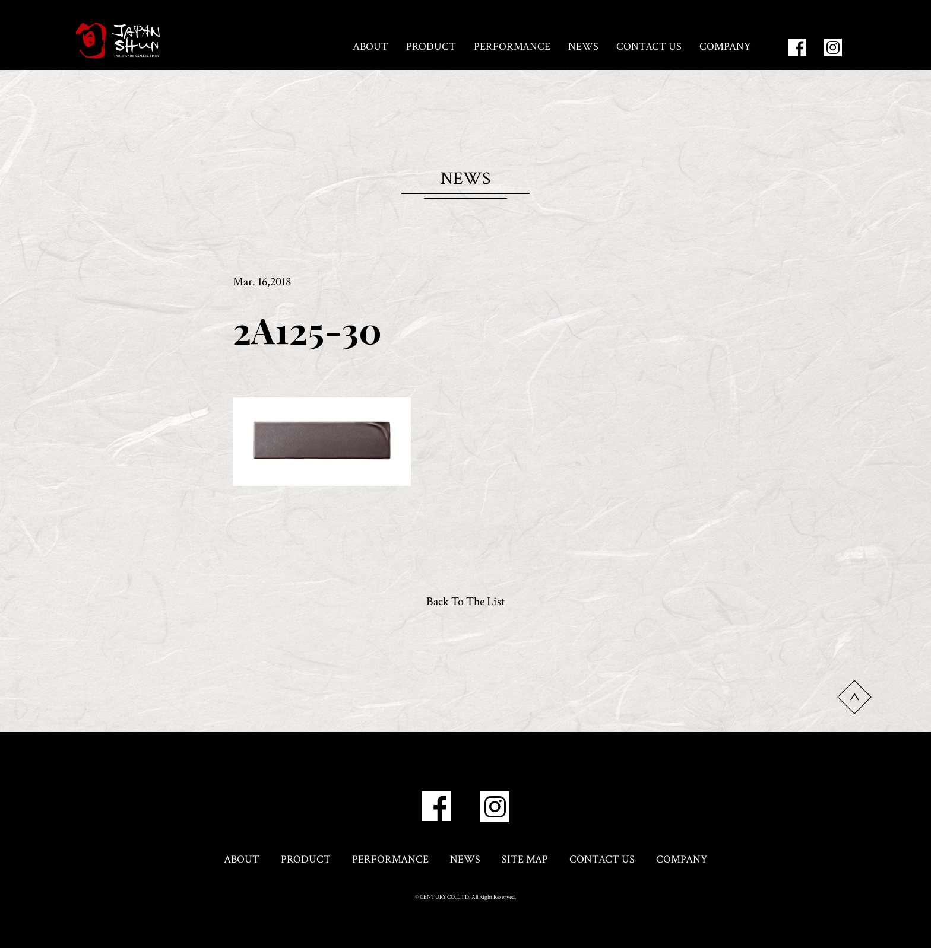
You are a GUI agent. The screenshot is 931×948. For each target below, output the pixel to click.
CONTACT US (649, 46)
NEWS (583, 46)
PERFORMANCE (512, 46)
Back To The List (465, 601)
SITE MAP (525, 859)
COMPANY (724, 46)
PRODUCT (431, 46)
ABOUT (370, 46)
